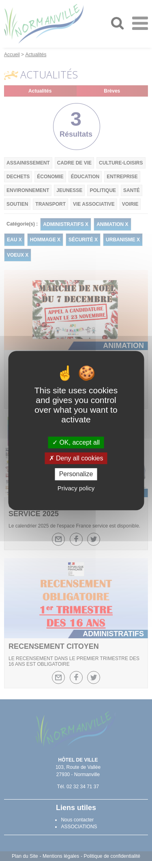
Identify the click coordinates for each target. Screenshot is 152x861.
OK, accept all (76, 442)
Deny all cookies (76, 458)
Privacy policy (76, 488)
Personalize (76, 474)
